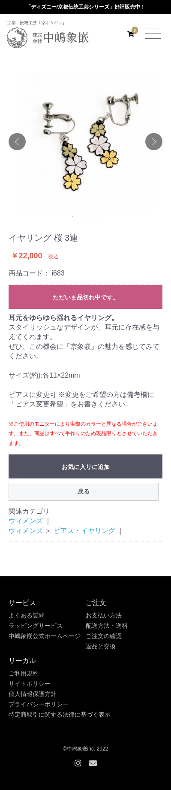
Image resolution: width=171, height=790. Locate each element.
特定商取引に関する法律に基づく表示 (60, 714)
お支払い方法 (104, 615)
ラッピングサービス (36, 625)
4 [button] (98, 216)
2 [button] (81, 216)
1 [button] (73, 216)
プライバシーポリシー (39, 704)
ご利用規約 (24, 673)
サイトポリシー (30, 683)
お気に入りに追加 (86, 466)
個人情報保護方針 (33, 693)
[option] (85, 141)
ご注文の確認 (104, 636)
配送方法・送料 (107, 625)
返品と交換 (101, 646)
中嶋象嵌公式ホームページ (45, 636)
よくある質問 (27, 615)
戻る (84, 491)
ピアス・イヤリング (84, 530)
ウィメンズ (26, 520)
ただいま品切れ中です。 (86, 297)
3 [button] (90, 216)
